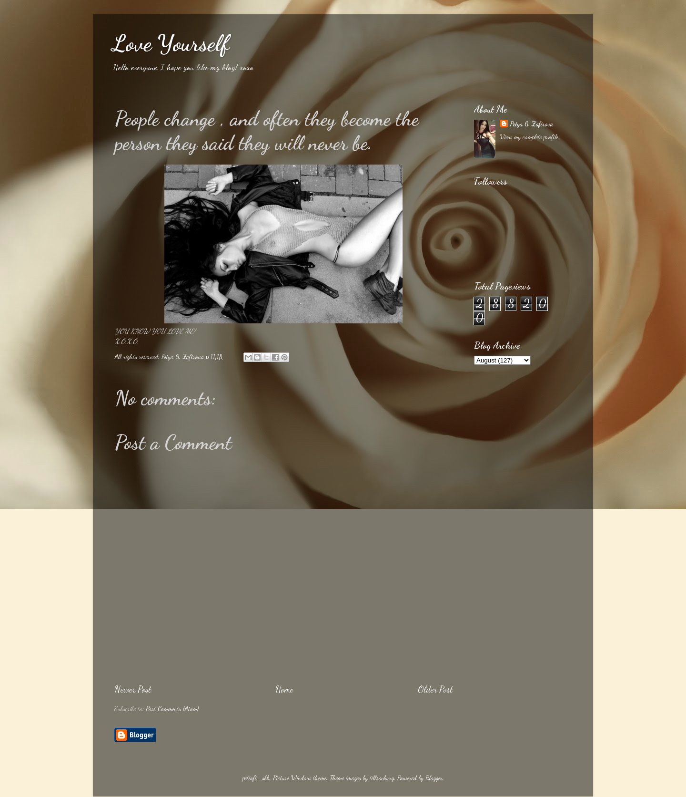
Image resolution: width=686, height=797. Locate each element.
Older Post (435, 689)
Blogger (434, 778)
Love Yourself (170, 43)
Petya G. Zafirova (531, 124)
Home (284, 689)
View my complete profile (529, 137)
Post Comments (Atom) (172, 709)
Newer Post (132, 689)
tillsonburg (382, 778)
